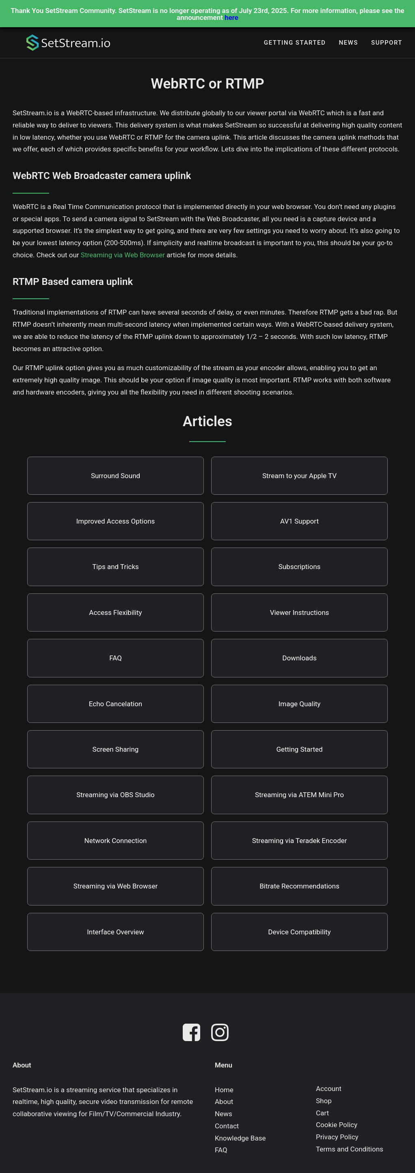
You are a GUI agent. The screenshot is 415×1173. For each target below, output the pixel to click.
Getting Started (295, 43)
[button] (193, 1034)
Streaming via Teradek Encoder (299, 841)
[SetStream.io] (61, 44)
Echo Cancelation (115, 704)
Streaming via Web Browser (123, 255)
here (231, 17)
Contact (227, 1126)
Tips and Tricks (115, 567)
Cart (322, 1113)
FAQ (115, 658)
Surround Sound (115, 476)
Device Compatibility (299, 932)
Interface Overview (115, 932)
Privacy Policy (337, 1137)
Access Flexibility (115, 612)
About (224, 1102)
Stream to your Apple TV (299, 476)
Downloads (299, 658)
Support (386, 43)
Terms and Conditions (349, 1149)
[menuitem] (294, 44)
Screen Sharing (116, 749)
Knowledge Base (240, 1138)
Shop (324, 1101)
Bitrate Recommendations (299, 886)
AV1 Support (299, 521)
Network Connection (115, 841)
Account (329, 1089)
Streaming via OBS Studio (115, 795)
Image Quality (300, 704)
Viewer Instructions (299, 612)
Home (224, 1090)
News (348, 43)
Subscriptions (300, 567)
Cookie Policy (336, 1125)
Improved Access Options (115, 521)
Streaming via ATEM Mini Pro (299, 795)
